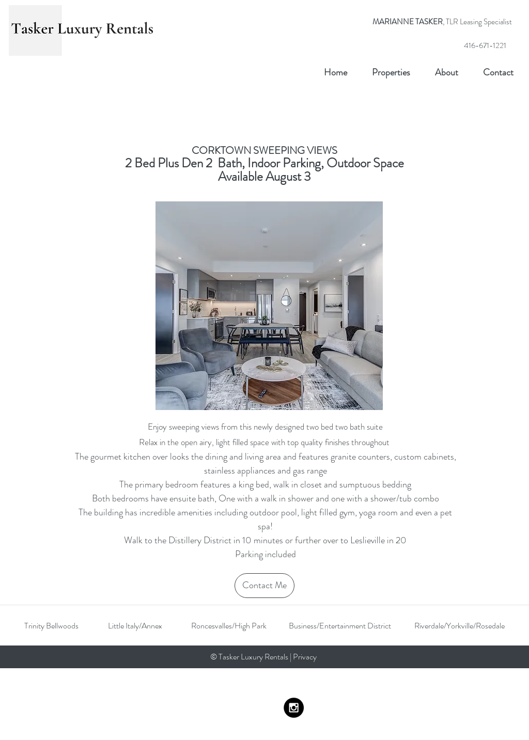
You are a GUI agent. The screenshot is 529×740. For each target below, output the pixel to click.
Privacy (305, 657)
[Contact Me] (264, 585)
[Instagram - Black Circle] (294, 708)
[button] (269, 305)
